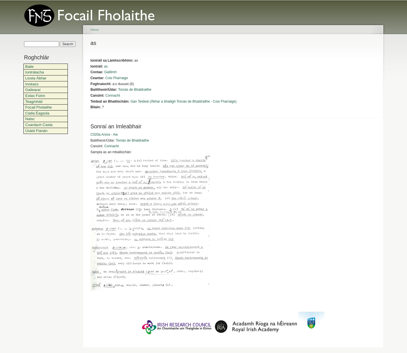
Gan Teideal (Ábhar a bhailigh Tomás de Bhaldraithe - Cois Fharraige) (184, 101)
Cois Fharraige (116, 78)
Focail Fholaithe (38, 107)
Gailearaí (32, 90)
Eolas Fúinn (35, 96)
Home (94, 29)
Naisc (29, 119)
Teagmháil (33, 101)
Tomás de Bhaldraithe (134, 90)
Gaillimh (110, 72)
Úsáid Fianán (36, 131)
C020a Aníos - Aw (104, 135)
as (106, 66)
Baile (29, 66)
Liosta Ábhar (35, 78)
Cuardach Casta (39, 125)
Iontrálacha (34, 72)
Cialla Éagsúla (37, 113)
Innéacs (31, 84)
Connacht (112, 96)
